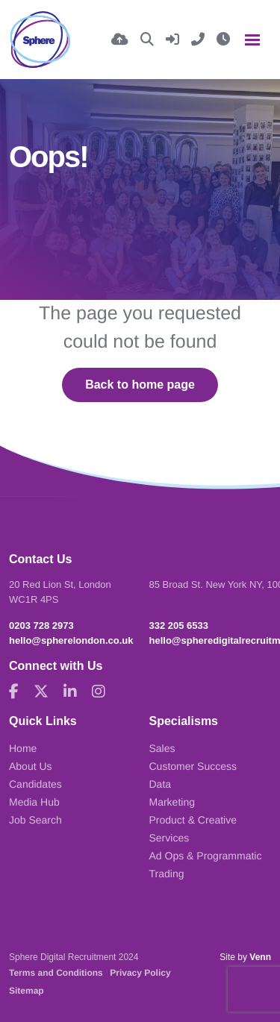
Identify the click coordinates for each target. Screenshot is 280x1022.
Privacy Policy (140, 973)
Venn (260, 957)
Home (23, 748)
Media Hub (34, 802)
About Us (30, 766)
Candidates (35, 784)
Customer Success (193, 766)
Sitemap (26, 990)
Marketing (172, 802)
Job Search (35, 820)
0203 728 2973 (41, 625)
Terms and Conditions (56, 973)
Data (160, 784)
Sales (162, 748)
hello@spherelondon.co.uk (71, 640)
